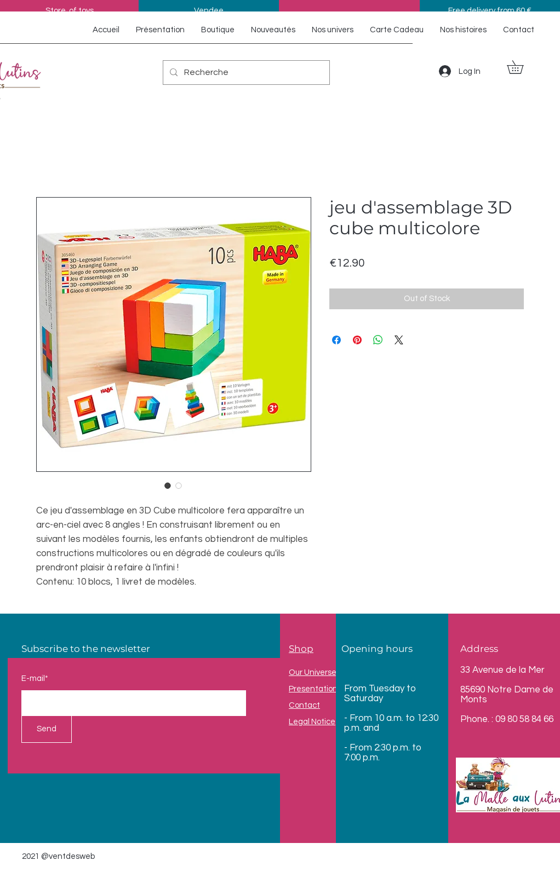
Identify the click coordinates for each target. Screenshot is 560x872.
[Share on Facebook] (336, 340)
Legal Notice (312, 722)
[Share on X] (398, 340)
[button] (521, 67)
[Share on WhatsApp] (378, 340)
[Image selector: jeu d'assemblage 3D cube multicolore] (167, 485)
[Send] (46, 729)
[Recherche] (245, 72)
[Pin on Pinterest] (357, 340)
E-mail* (34, 678)
